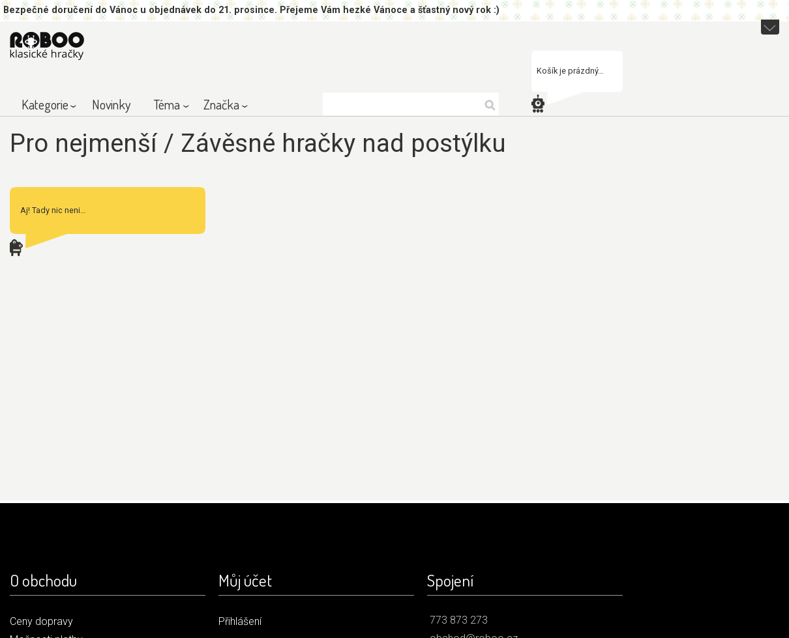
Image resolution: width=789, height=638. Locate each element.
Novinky (111, 104)
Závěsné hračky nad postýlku (343, 143)
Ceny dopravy (41, 621)
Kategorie (45, 104)
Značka (221, 104)
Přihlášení (239, 621)
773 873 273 (459, 620)
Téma (167, 104)
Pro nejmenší (83, 143)
